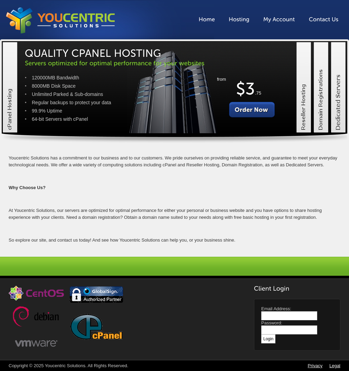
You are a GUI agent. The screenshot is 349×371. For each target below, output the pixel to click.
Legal (334, 365)
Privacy (315, 365)
